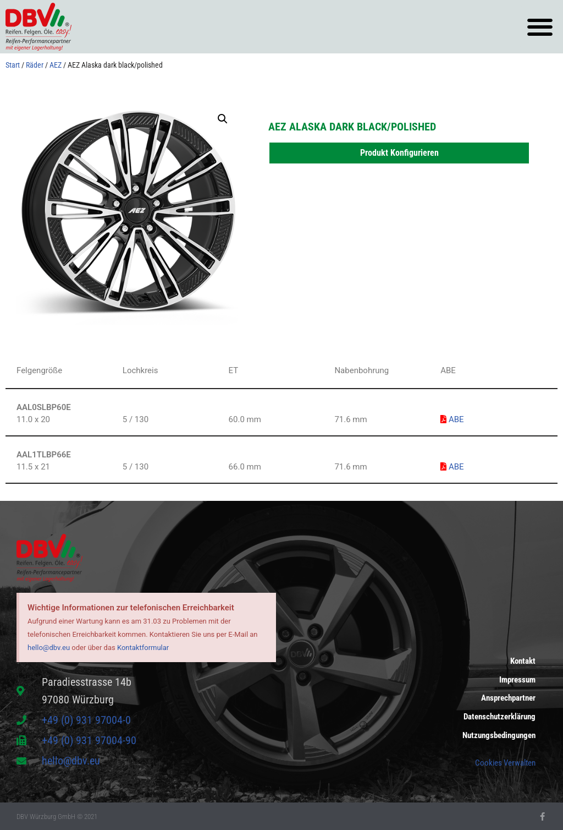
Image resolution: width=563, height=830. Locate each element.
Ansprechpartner (508, 698)
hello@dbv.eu (48, 647)
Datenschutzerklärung (499, 717)
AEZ (55, 65)
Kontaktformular (143, 647)
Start (12, 65)
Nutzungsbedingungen (499, 736)
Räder (34, 65)
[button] (539, 26)
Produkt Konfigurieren (399, 153)
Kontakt (523, 661)
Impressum (517, 680)
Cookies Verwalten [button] (505, 763)
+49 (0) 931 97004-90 (89, 740)
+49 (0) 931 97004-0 (86, 720)
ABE (451, 419)
